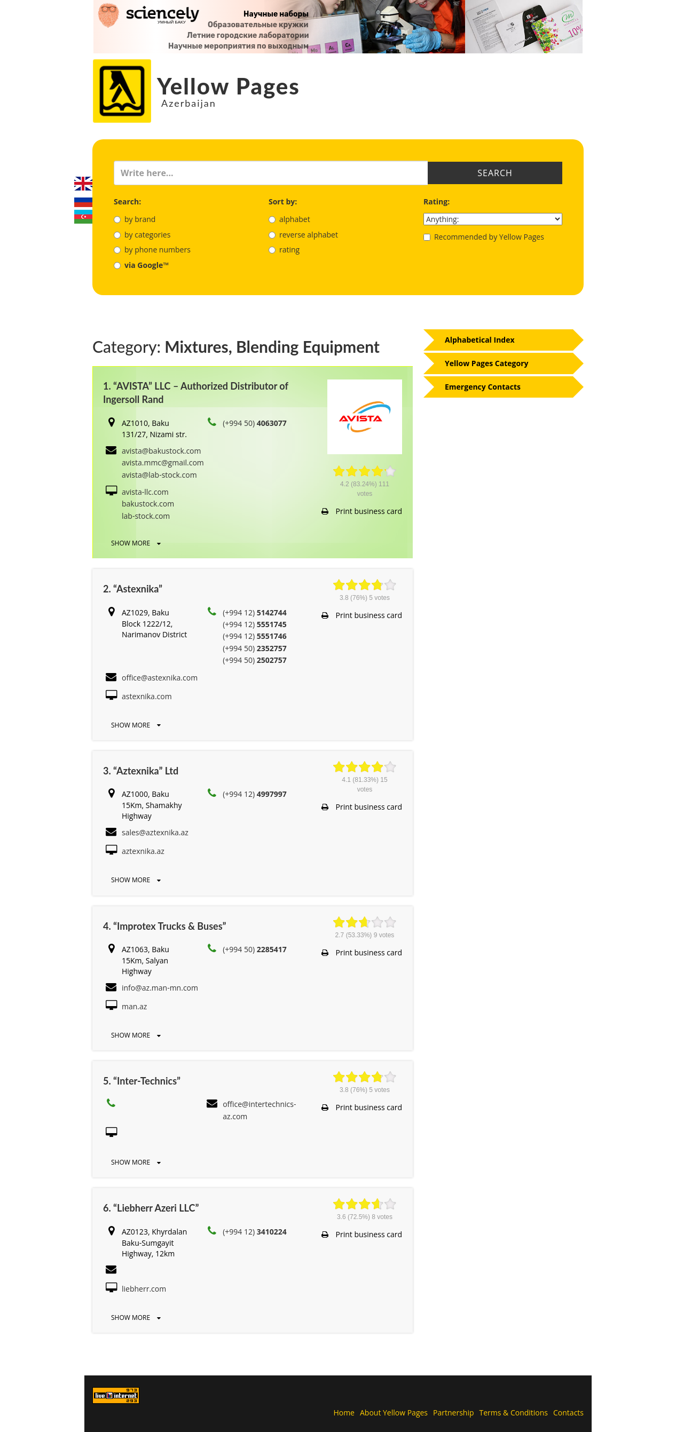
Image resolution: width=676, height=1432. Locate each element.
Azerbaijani (83, 217)
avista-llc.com (145, 492)
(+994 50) (255, 423)
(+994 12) (255, 612)
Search (495, 173)
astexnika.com (147, 696)
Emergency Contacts (483, 387)
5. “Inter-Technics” (141, 1081)
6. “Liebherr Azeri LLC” (151, 1208)
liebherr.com (144, 1289)
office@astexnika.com (160, 678)
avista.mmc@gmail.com (163, 462)
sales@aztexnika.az (155, 832)
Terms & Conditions (514, 1412)
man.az (134, 1006)
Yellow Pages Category (487, 363)
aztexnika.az (143, 851)
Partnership (453, 1412)
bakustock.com (148, 504)
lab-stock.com (146, 516)
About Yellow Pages (394, 1412)
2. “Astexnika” (132, 589)
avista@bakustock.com (161, 451)
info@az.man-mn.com (160, 988)
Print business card (361, 511)
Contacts (568, 1412)
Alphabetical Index (480, 340)
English (83, 184)
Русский (83, 200)
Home (344, 1412)
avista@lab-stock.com (159, 475)
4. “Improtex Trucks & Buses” (164, 926)
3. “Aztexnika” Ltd (140, 771)
